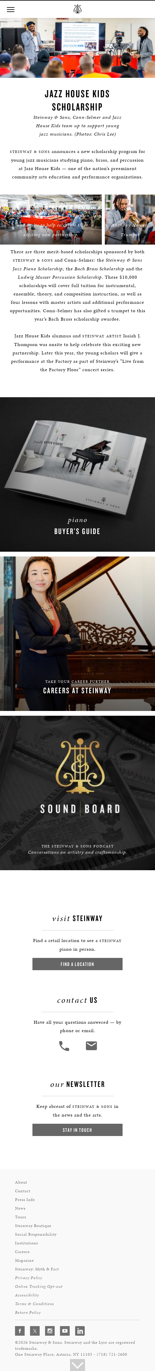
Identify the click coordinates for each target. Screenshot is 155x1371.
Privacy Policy (28, 1278)
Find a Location (77, 964)
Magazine (24, 1260)
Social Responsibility (35, 1234)
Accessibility (27, 1295)
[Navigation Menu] (11, 8)
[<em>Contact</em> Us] (91, 1050)
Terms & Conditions (34, 1304)
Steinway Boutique (33, 1226)
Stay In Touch (77, 1130)
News (20, 1208)
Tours (20, 1217)
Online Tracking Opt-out (38, 1286)
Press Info (25, 1199)
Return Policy (28, 1312)
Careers (22, 1252)
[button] (64, 1050)
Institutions (26, 1243)
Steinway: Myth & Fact (37, 1269)
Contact (22, 1191)
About (21, 1182)
